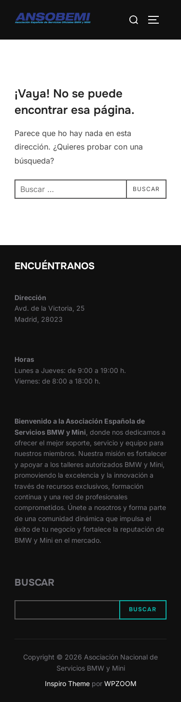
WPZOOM (120, 683)
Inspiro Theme (67, 683)
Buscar (34, 583)
